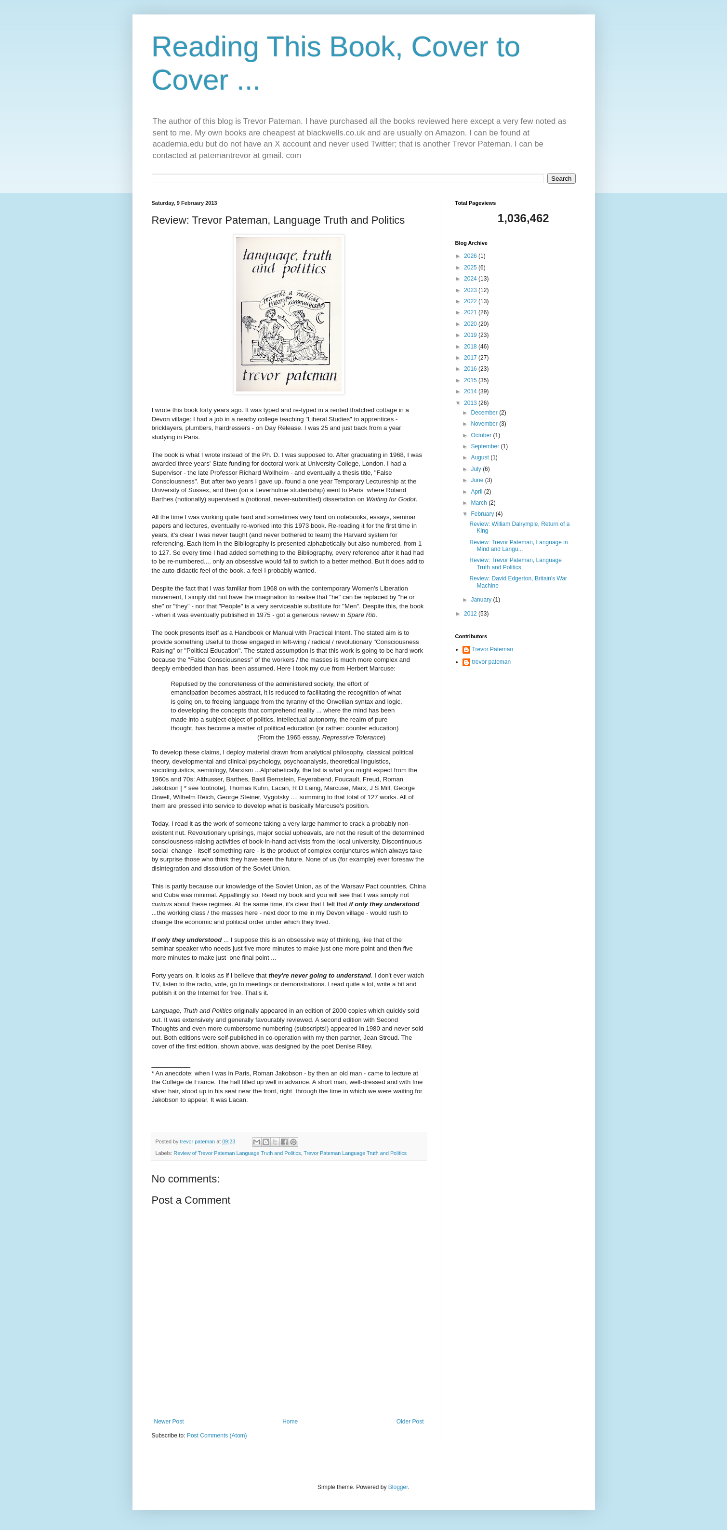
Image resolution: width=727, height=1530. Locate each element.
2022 (471, 301)
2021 (471, 312)
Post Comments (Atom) (217, 1435)
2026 (471, 256)
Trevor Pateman (493, 649)
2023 (471, 290)
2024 (471, 278)
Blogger (398, 1487)
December (485, 412)
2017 (471, 357)
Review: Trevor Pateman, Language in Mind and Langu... (518, 545)
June (478, 480)
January (482, 599)
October (482, 435)
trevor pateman (491, 661)
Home (290, 1421)
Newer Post (169, 1421)
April (477, 491)
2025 (471, 267)
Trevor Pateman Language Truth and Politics (355, 1153)
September (486, 446)
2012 (471, 613)
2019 (471, 335)
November (485, 423)
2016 (471, 368)
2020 (471, 324)
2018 (471, 346)
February (483, 513)
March (480, 502)
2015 (471, 380)
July (477, 469)
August (480, 457)
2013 (471, 403)
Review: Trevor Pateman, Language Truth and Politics (515, 563)
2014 (471, 391)
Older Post (410, 1421)
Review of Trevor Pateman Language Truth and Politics (237, 1153)
